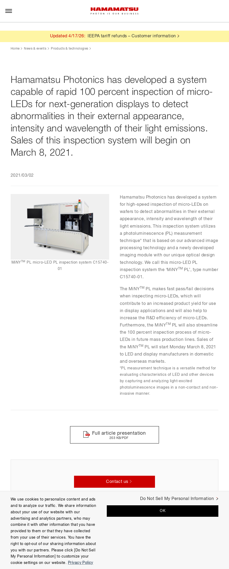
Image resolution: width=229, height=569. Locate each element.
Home (15, 48)
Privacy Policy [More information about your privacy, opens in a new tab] (80, 563)
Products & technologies (69, 48)
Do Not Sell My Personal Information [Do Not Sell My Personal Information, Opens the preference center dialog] (177, 499)
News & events (35, 48)
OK (162, 511)
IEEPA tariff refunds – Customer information (132, 36)
